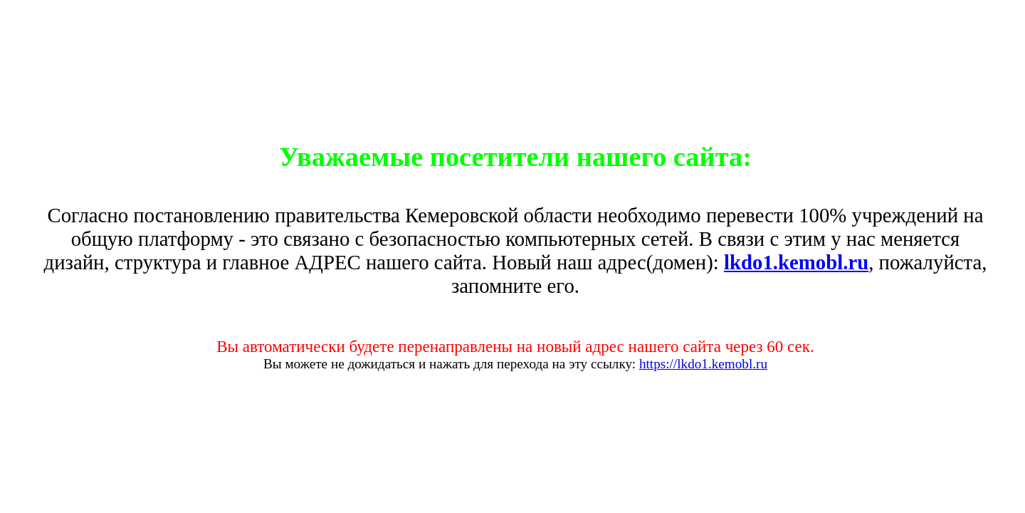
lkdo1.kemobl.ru (796, 262)
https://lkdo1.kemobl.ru (703, 363)
